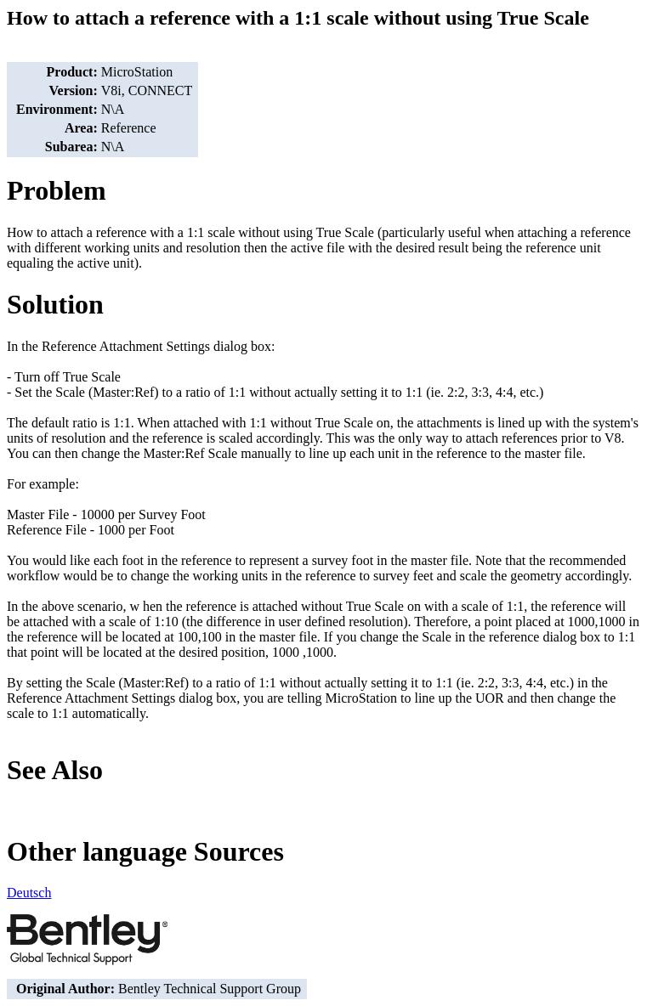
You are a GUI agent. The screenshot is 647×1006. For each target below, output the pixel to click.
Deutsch (29, 892)
